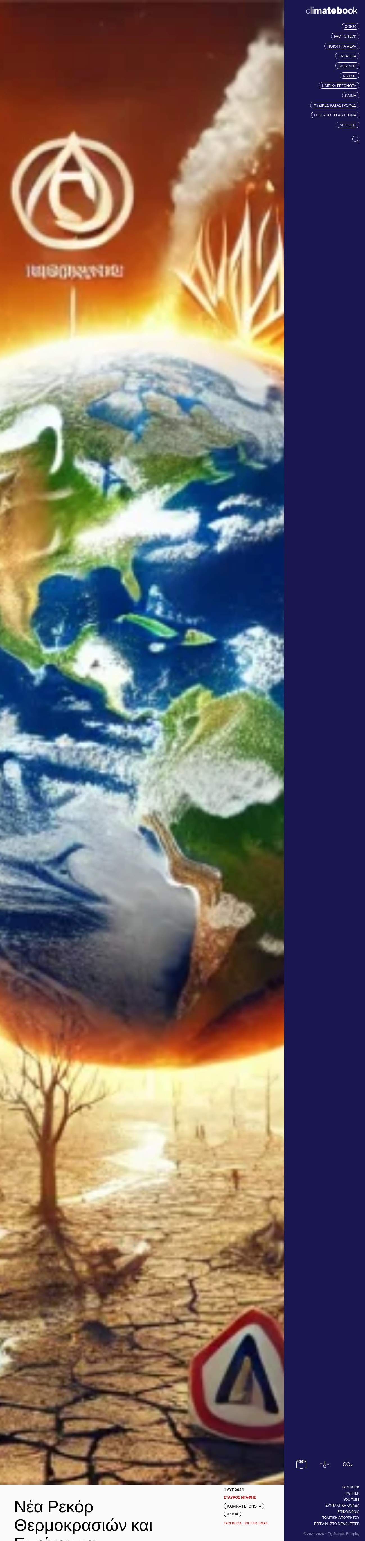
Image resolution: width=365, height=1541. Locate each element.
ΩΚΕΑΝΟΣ (347, 65)
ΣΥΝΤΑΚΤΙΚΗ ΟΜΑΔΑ (342, 1505)
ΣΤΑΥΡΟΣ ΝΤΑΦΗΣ (240, 1497)
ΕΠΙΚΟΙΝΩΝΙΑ (348, 1511)
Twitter (352, 1493)
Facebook (350, 1487)
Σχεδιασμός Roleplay (343, 1533)
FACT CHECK (345, 36)
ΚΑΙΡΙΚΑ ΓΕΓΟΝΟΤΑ (339, 85)
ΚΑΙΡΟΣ (349, 75)
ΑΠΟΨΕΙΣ (348, 124)
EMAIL (263, 1523)
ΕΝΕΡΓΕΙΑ (347, 56)
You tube (351, 1499)
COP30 (350, 26)
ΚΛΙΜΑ (350, 95)
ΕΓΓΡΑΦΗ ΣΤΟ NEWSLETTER (336, 1523)
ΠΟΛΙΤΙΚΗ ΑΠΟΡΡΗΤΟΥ (340, 1517)
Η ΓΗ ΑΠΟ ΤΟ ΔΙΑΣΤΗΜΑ (335, 115)
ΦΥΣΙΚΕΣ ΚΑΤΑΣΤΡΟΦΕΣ (334, 105)
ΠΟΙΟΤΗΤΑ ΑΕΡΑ (341, 46)
